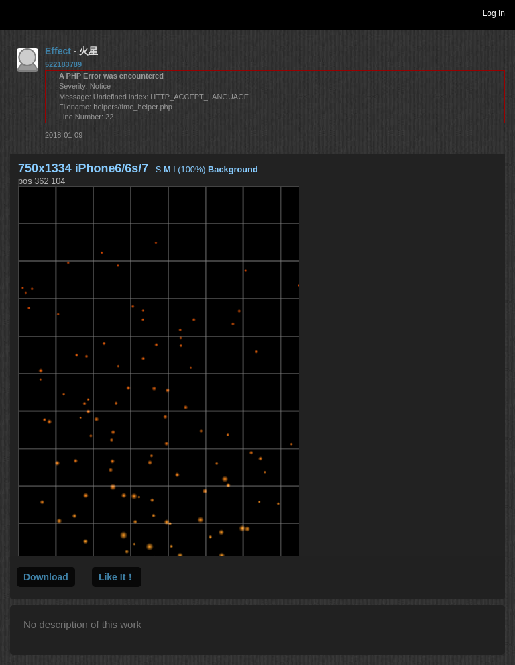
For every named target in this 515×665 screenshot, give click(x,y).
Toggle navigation (16, 12)
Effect (58, 51)
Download (45, 577)
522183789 (63, 64)
